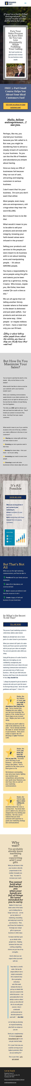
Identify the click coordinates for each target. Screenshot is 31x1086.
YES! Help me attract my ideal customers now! (15, 106)
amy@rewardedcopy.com (10, 1082)
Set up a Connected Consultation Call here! (14, 1079)
